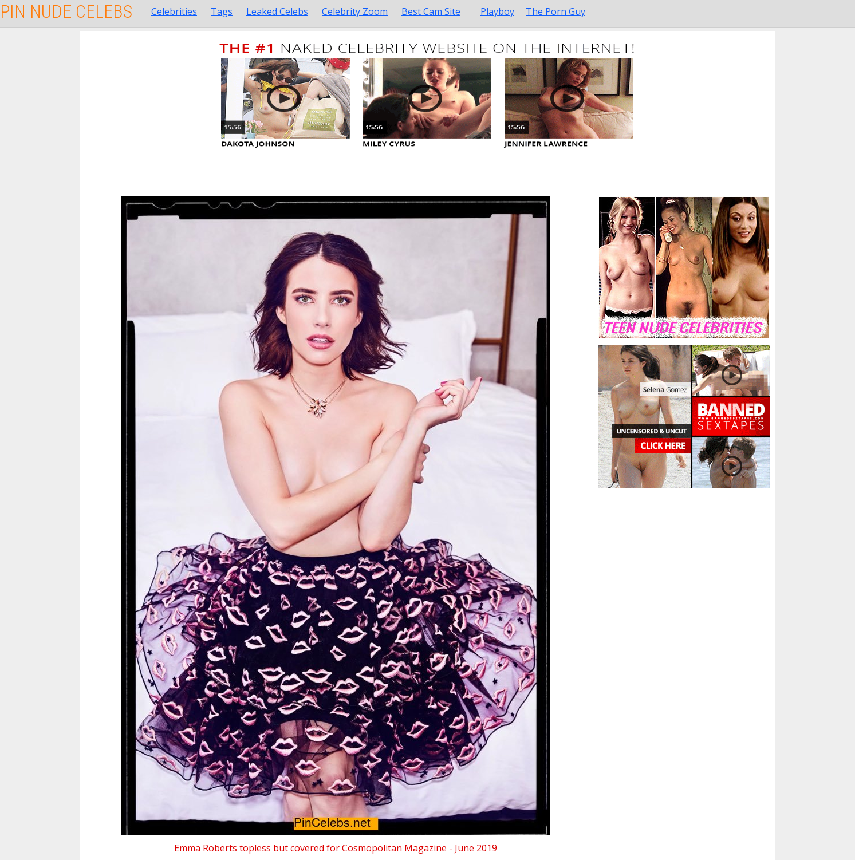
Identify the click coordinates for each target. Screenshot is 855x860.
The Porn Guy (555, 11)
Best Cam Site (430, 11)
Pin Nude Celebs (66, 11)
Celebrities (174, 11)
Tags (222, 11)
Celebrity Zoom (355, 11)
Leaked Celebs (277, 11)
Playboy (497, 11)
